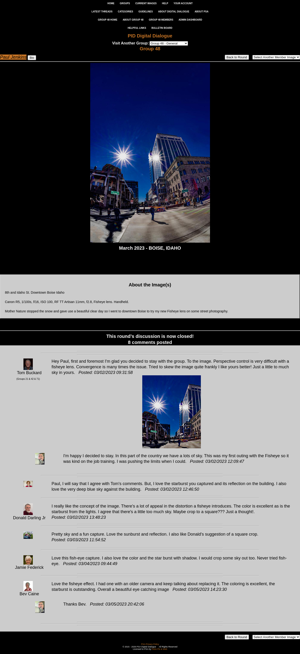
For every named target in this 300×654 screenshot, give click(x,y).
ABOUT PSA (201, 11)
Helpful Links (137, 28)
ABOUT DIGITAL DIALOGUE (173, 11)
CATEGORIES (125, 11)
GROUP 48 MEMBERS (161, 19)
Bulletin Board (161, 28)
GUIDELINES (146, 11)
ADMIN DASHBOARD (190, 19)
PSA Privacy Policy (150, 644)
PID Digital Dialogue (150, 35)
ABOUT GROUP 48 (133, 19)
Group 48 (150, 48)
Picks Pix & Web (159, 649)
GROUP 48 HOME (107, 19)
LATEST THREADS (102, 11)
